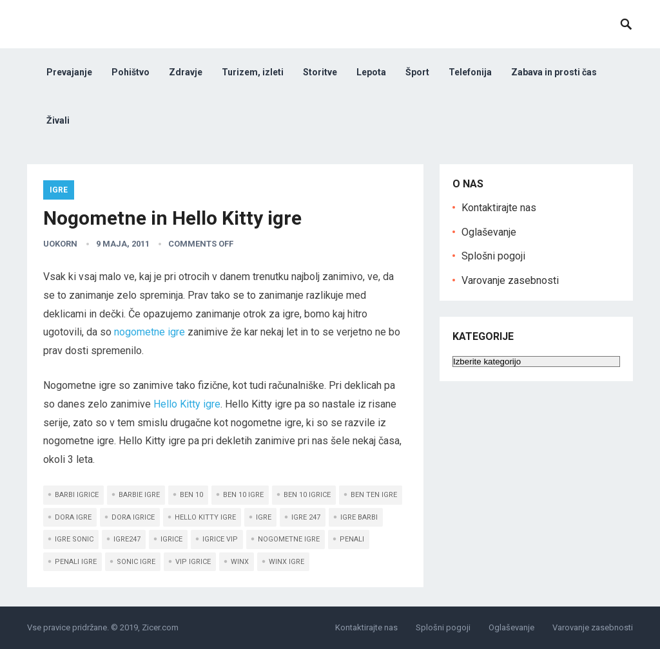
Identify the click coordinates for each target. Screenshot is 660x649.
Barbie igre (139, 495)
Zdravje (185, 72)
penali (352, 539)
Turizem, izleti (253, 72)
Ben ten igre (374, 495)
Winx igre (286, 562)
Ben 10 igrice (307, 495)
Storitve (320, 72)
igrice (171, 539)
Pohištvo (131, 72)
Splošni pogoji (493, 256)
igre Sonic (74, 539)
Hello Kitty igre (186, 404)
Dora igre (73, 517)
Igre (59, 189)
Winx (240, 562)
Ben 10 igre (243, 495)
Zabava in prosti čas (554, 72)
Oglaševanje (488, 232)
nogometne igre (149, 332)
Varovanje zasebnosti (510, 280)
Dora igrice (133, 517)
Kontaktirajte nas (498, 208)
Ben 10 (191, 495)
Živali (58, 120)
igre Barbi (359, 517)
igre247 (127, 539)
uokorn (60, 244)
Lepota (371, 72)
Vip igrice (193, 562)
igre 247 (305, 517)
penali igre (76, 562)
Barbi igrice (77, 495)
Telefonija (470, 72)
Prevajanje (69, 72)
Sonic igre (136, 562)
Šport (417, 72)
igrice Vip (220, 539)
